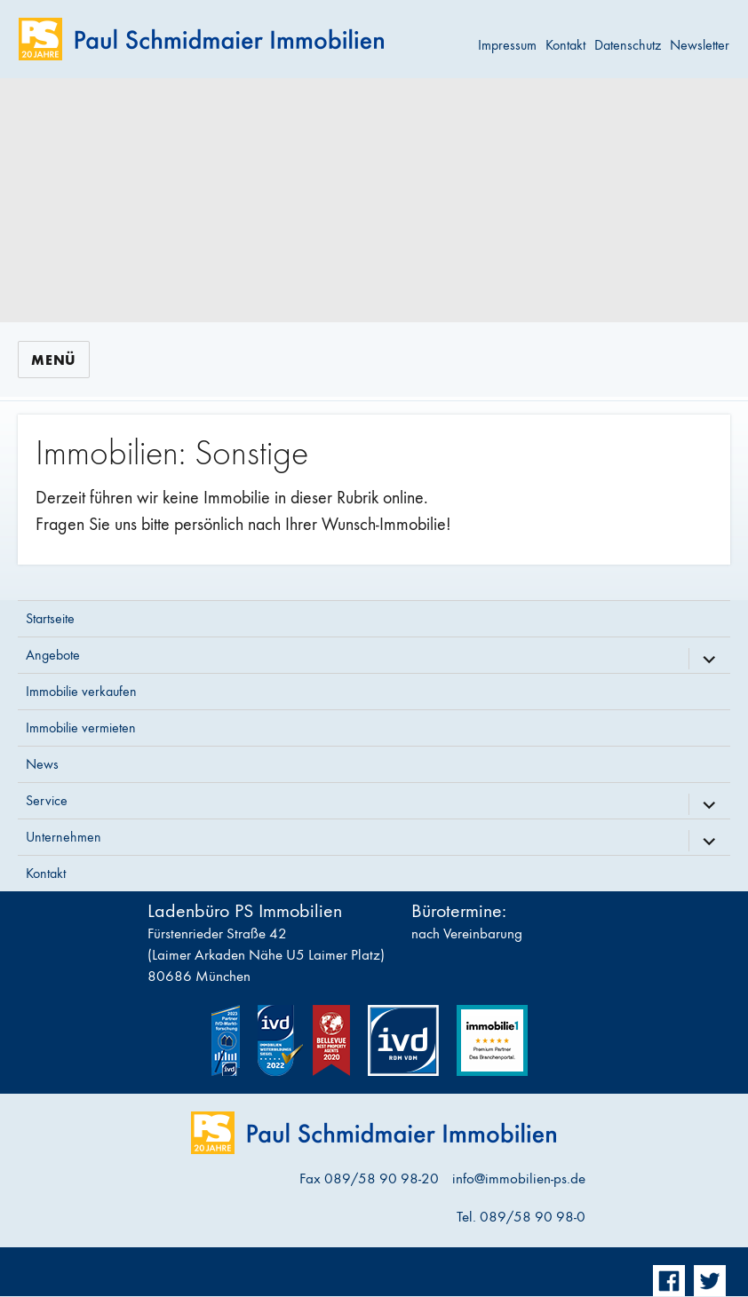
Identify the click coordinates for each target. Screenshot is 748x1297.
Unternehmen (63, 836)
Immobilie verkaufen (81, 691)
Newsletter (699, 44)
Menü (53, 360)
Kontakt (565, 44)
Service (47, 800)
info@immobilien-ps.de (518, 1179)
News (42, 763)
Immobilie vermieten (81, 727)
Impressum (507, 44)
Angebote (53, 654)
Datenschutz (627, 44)
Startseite (50, 618)
